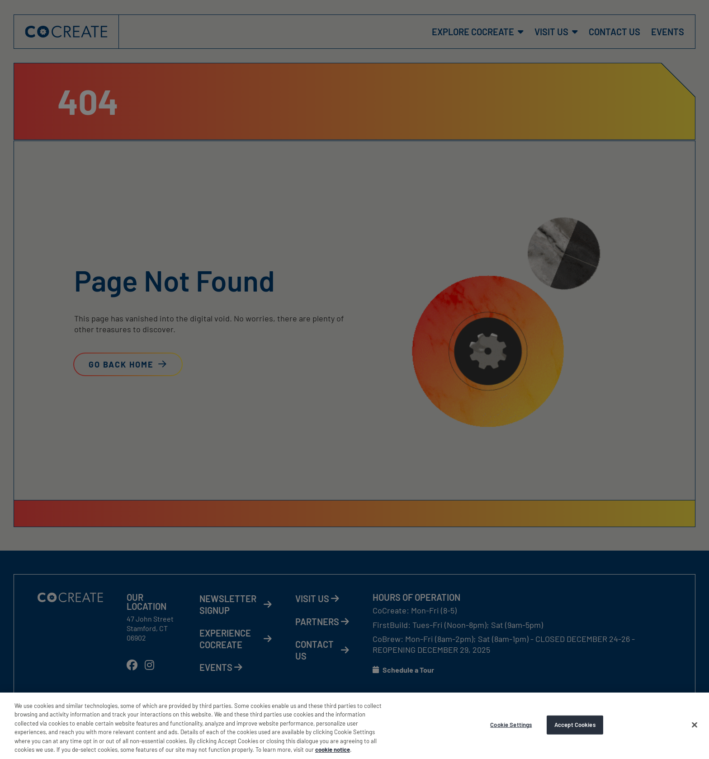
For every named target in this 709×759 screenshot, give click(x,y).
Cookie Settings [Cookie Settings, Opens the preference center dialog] (511, 724)
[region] (354, 726)
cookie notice (332, 749)
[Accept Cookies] (694, 725)
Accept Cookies (575, 724)
